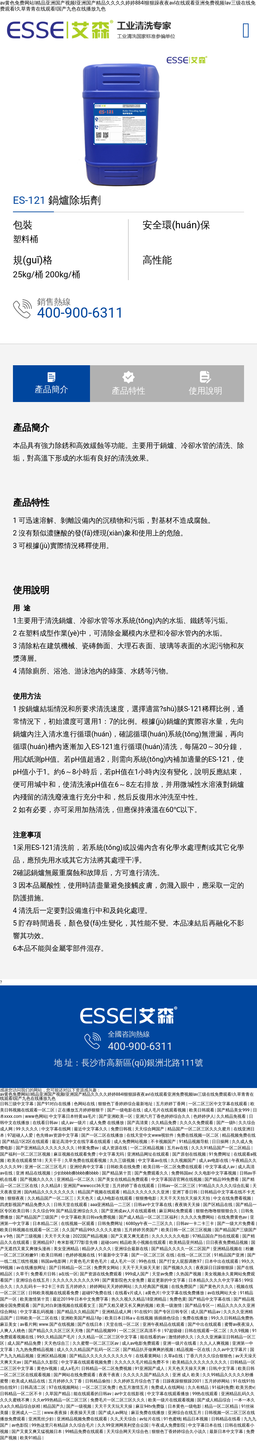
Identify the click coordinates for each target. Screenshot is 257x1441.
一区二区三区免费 (99, 1387)
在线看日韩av (46, 1122)
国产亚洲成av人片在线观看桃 (129, 1210)
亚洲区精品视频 (52, 1355)
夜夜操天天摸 (83, 1412)
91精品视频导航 (194, 1141)
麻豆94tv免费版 (151, 1406)
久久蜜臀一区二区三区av (96, 1343)
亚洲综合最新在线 (131, 1248)
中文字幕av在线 (153, 1160)
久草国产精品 (58, 1393)
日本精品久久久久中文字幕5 (215, 1280)
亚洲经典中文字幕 (87, 1166)
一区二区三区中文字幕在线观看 (218, 1103)
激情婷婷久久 (181, 1337)
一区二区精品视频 (147, 1147)
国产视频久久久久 (37, 1179)
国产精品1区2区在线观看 (26, 1141)
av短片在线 (150, 1418)
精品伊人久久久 (97, 1248)
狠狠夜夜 (16, 1198)
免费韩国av (181, 1173)
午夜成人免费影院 (169, 1425)
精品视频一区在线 (193, 1349)
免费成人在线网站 (168, 1387)
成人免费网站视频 (131, 1141)
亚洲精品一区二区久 (76, 1179)
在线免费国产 (184, 1286)
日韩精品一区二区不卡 (21, 1393)
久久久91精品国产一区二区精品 (221, 1147)
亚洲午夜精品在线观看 (164, 1324)
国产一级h (226, 1122)
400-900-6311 (80, 313)
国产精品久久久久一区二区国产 (181, 1248)
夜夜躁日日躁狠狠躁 (215, 1267)
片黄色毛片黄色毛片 (88, 1261)
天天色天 (86, 1198)
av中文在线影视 (129, 1393)
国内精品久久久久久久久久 (50, 1192)
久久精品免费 (164, 1122)
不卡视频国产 (164, 1141)
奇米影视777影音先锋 (78, 1242)
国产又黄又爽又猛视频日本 (37, 1431)
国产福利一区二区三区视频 (25, 1154)
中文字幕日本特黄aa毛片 (73, 1116)
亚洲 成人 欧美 (186, 1374)
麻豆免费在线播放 (148, 1412)
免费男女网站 (107, 1267)
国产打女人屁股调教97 (180, 1261)
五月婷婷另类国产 (141, 1229)
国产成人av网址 (113, 1412)
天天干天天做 (57, 1236)
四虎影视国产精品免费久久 (25, 1204)
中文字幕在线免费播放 (183, 1292)
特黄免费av (89, 1147)
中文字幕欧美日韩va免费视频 (89, 1217)
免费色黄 (177, 1299)
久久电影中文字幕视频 (215, 1173)
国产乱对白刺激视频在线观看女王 (65, 1305)
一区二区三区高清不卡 (140, 1330)
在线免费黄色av (232, 1217)
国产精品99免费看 (221, 1179)
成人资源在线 (115, 1147)
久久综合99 (43, 1210)
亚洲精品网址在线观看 (148, 1154)
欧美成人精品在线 (29, 1381)
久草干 (22, 1274)
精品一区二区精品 (221, 1406)
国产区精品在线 (218, 1204)
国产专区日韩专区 (171, 1311)
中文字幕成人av (220, 1166)
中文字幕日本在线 (205, 1425)
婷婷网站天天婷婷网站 (111, 1286)
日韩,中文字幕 (222, 1368)
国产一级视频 (79, 1406)
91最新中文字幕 (113, 1255)
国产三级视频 (29, 1236)
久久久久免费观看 (197, 1122)
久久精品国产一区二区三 (51, 1198)
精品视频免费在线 (239, 1135)
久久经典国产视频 (151, 1286)
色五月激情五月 (134, 1387)
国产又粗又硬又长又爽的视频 (126, 1305)
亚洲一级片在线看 (180, 1343)
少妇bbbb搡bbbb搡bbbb (77, 1173)
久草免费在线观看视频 (85, 1160)
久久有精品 (199, 1387)
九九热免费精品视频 (35, 1349)
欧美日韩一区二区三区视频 (187, 1229)
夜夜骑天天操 (188, 1204)
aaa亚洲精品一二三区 (111, 1204)
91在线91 (143, 1311)
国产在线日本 (90, 1324)
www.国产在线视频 (57, 1324)
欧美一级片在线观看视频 (171, 1400)
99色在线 (148, 1261)
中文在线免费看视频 (232, 1198)
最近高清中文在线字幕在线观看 (82, 1141)
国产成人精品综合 (214, 1400)
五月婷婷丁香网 (171, 1103)
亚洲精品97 (44, 1242)
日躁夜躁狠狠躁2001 (182, 1381)
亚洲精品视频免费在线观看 (82, 1418)
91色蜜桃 (172, 1418)
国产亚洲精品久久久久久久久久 (46, 1147)
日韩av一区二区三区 (177, 1185)
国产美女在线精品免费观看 (123, 1179)
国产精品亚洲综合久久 (77, 1210)
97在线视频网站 (64, 1387)
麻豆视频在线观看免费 (75, 1154)
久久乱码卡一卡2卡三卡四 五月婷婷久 (52, 1286)
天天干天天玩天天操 (114, 1406)
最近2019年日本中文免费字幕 (81, 1299)
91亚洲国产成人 (150, 1368)
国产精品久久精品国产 (78, 1311)
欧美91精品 (31, 1437)
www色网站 (36, 1116)
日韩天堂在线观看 (71, 1204)
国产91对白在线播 (54, 1103)
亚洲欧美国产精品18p (82, 1318)
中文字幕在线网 (56, 1129)
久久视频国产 (184, 1160)
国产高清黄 (138, 1122)
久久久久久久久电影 (171, 1236)
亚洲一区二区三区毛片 (46, 1166)
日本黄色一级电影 (185, 1406)
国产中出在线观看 (205, 1324)
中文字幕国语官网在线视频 (177, 1179)
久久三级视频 (123, 1160)
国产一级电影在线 (124, 1110)
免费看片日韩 (43, 1274)
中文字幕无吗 (112, 1154)
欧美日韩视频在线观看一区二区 (30, 1229)
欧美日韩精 (52, 1255)
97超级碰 (173, 1330)
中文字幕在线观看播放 (168, 1393)
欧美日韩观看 (202, 1110)
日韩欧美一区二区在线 (37, 1318)
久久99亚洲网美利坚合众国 (123, 1425)
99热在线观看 (205, 1393)
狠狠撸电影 (147, 1198)
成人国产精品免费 (24, 1343)
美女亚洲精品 (67, 1248)
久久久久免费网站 (198, 1217)
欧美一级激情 (170, 1305)
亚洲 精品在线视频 (33, 1173)
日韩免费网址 (111, 1223)
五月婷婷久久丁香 (65, 1381)
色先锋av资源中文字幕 (57, 1135)
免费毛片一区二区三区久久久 (118, 1400)
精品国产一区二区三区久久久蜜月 (199, 1129)
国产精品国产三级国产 (37, 1217)
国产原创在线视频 (189, 1154)
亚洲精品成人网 (117, 1311)
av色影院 (20, 1425)
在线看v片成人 (129, 1292)
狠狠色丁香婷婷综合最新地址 (126, 1103)
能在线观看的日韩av (93, 1393)
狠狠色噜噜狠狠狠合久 (217, 1210)
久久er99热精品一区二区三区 (60, 1400)
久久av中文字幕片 (230, 1349)
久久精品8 (51, 1185)
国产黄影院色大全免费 (123, 1280)
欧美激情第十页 (35, 1299)
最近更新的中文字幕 (166, 1280)
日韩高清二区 (33, 1387)
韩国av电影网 (54, 1261)
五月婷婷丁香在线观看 (133, 1185)
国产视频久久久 (178, 1267)
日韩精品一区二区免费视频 (107, 1368)
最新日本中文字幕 (226, 1431)
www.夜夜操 (56, 1412)
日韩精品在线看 (226, 1418)
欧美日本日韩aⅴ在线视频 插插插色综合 (142, 1318)
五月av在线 (178, 1147)
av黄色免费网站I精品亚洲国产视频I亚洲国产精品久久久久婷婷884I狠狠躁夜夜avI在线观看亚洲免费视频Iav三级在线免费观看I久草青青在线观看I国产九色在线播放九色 (127, 1096)
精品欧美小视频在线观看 (143, 1242)
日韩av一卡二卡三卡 (195, 1223)
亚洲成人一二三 (27, 1412)
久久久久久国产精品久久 (146, 1374)
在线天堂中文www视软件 (150, 1135)
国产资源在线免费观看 (101, 1274)
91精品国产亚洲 (229, 1255)
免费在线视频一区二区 (198, 1135)
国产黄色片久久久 (217, 1286)
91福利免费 (223, 1387)
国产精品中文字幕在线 (209, 1299)
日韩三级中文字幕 (17, 1103)
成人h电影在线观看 (115, 1198)
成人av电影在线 (214, 1160)
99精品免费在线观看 (84, 1431)
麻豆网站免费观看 (176, 1210)
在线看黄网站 (149, 1355)
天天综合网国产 (150, 1129)
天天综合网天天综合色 (128, 1431)
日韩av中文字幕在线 (153, 1204)
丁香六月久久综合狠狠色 (209, 1355)
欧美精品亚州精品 (186, 1242)
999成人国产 (137, 1274)
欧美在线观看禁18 (24, 1160)
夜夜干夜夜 (110, 1374)
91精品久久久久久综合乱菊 (224, 1185)
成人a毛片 (69, 1368)
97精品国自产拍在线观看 (216, 1236)
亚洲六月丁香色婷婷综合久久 (163, 1116)
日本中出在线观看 (222, 1261)
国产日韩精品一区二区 (70, 1267)
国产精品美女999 (233, 1110)
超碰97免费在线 (97, 1292)
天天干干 (53, 1160)
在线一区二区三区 (194, 1255)
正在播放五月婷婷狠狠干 (81, 1110)
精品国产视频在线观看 (99, 1192)
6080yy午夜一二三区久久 (150, 1223)
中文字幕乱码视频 (37, 1311)
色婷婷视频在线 (80, 1255)
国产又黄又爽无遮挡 (130, 1236)
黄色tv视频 (47, 1368)
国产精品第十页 (117, 1173)
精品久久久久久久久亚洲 (146, 1192)
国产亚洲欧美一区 (116, 1116)
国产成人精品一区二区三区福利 (149, 1217)
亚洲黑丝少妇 (41, 1418)
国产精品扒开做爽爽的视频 (148, 1349)
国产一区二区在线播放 (102, 1135)
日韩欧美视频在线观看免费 (54, 1292)
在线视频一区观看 (78, 1223)
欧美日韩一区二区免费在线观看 (173, 1166)
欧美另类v (245, 1387)
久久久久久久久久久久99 (76, 1280)
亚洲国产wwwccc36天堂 (86, 1185)
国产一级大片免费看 (236, 1223)
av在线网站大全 (222, 1292)
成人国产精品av (206, 1311)
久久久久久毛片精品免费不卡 (142, 1362)
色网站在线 (85, 1103)
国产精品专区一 (200, 1305)
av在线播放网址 (31, 1267)
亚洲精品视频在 (228, 1248)
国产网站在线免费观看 (75, 1374)
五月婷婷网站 (217, 1381)
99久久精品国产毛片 (56, 1337)
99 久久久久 (27, 1129)
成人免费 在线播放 (107, 1122)
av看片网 (28, 1324)
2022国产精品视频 (91, 1236)
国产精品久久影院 (41, 1362)
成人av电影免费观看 (141, 1343)
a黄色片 (152, 1292)
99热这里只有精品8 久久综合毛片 (63, 1425)
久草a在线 (174, 1355)
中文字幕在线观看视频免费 (86, 1362)
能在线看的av (153, 1337)
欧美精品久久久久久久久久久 (200, 1362)
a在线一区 (68, 1274)
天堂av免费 (163, 1274)
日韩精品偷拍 (98, 1381)
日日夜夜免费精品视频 (227, 1242)
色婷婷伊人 (203, 1116)
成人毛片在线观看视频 (165, 1110)
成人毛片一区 (123, 1261)
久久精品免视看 (231, 1116)
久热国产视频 (189, 1274)
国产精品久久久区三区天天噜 (56, 1330)
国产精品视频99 (101, 1330)
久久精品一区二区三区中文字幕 (108, 1337)
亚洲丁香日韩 (185, 1192)
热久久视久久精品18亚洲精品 (139, 1299)
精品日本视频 (196, 1418)
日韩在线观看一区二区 (206, 1330)
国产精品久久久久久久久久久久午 (101, 1355)
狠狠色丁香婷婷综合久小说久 (179, 1431)
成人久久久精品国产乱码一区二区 (89, 1349)
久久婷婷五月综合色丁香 (137, 1381)
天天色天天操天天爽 (187, 1368)
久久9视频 (240, 1330)
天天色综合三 (57, 1343)
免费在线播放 (195, 1318)
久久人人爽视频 (215, 1343)
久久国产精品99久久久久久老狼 (92, 1229)
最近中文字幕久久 (91, 1129)
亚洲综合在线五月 (33, 1280)
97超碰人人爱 (20, 1135)
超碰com (109, 1242)
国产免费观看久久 (151, 1173)
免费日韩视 (122, 1129)
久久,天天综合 (123, 1418)
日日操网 (221, 1141)
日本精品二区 (46, 1223)
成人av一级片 (74, 1122)
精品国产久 (53, 1406)
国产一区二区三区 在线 (153, 1255)
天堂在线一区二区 (123, 1324)
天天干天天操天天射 (141, 1267)
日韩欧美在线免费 (123, 1166)
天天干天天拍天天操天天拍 (185, 1198)
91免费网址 (220, 1154)
